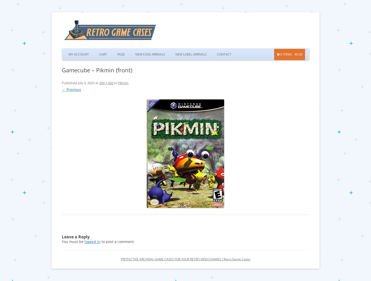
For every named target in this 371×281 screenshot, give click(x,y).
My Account (79, 54)
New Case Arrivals (150, 54)
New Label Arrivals (191, 54)
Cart (103, 54)
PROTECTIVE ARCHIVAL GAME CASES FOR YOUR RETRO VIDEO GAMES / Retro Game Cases (185, 259)
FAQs (121, 54)
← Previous (71, 89)
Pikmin (123, 83)
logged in (92, 241)
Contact (224, 54)
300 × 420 (106, 83)
